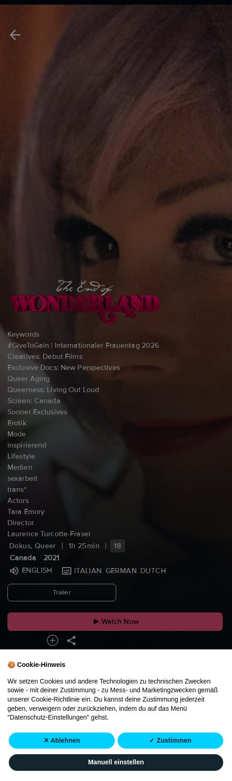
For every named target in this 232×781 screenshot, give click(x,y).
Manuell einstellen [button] (116, 762)
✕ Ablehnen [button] (62, 740)
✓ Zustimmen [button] (170, 740)
